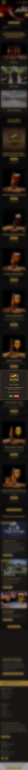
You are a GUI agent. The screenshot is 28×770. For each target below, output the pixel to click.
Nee (16, 396)
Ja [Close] (11, 396)
